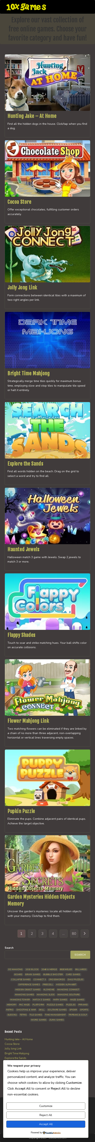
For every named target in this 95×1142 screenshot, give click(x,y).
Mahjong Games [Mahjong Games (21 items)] (24, 994)
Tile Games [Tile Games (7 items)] (36, 1014)
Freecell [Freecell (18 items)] (48, 984)
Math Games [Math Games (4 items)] (60, 999)
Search (9, 948)
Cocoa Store (19, 202)
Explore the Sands (25, 464)
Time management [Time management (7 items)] (55, 1014)
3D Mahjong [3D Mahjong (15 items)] (15, 969)
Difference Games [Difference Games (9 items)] (29, 984)
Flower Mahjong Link (28, 721)
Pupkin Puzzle (21, 811)
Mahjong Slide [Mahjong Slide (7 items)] (45, 994)
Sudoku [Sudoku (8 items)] (12, 1014)
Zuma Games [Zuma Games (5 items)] (56, 1019)
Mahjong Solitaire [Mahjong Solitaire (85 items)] (69, 994)
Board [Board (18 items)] (18, 974)
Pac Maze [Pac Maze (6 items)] (24, 1004)
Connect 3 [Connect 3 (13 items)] (39, 979)
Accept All (46, 1124)
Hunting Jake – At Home (31, 116)
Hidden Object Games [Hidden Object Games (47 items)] (28, 989)
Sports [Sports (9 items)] (84, 1009)
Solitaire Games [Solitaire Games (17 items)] (57, 1009)
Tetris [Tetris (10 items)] (23, 1014)
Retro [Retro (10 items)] (9, 1009)
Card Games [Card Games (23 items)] (73, 974)
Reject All (45, 1115)
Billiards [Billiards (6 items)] (80, 969)
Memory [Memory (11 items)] (11, 1004)
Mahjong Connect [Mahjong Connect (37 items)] (68, 989)
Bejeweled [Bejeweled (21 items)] (66, 969)
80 (74, 933)
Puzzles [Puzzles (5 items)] (70, 1004)
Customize (45, 1106)
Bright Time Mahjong (28, 373)
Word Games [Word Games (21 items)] (38, 1019)
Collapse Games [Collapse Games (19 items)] (20, 979)
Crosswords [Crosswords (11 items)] (57, 979)
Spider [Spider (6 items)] (73, 1009)
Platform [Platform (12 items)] (38, 1004)
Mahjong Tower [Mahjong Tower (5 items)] (20, 999)
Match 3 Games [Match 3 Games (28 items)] (41, 999)
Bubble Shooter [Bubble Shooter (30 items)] (53, 974)
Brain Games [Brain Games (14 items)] (32, 974)
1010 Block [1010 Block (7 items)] (32, 969)
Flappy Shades (21, 635)
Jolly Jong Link (22, 288)
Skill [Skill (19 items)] (42, 1009)
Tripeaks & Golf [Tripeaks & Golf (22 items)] (78, 1014)
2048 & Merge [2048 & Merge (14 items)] (49, 969)
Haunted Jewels (23, 549)
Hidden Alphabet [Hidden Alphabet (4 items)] (66, 984)
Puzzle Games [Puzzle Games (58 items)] (55, 1004)
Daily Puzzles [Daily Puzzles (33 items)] (75, 979)
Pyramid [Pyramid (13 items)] (83, 1004)
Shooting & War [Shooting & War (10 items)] (26, 1009)
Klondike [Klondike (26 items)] (49, 989)
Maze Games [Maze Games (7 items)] (77, 999)
